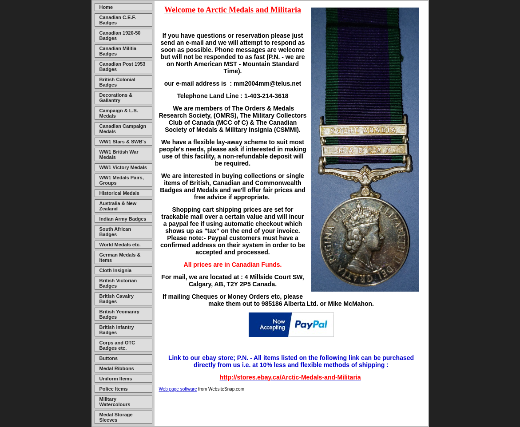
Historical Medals (119, 193)
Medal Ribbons (116, 368)
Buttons (108, 358)
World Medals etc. (120, 244)
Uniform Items (115, 378)
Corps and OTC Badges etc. (117, 345)
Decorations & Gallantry (116, 97)
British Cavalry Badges (116, 298)
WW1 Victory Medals (123, 167)
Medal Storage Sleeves (116, 417)
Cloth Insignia (115, 270)
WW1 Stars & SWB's (123, 141)
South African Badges (115, 231)
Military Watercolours (115, 401)
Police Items (113, 388)
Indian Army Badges (123, 218)
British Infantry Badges (116, 329)
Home (106, 7)
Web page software (178, 389)
